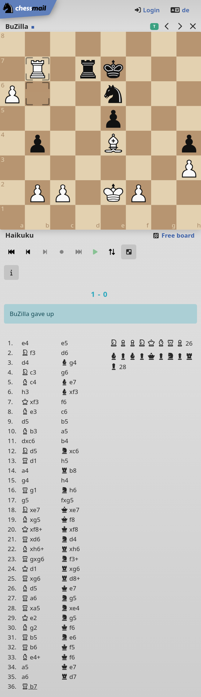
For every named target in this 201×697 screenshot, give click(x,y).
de (179, 10)
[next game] (180, 26)
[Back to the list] (193, 26)
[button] (114, 343)
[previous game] (167, 26)
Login (147, 10)
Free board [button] (173, 235)
